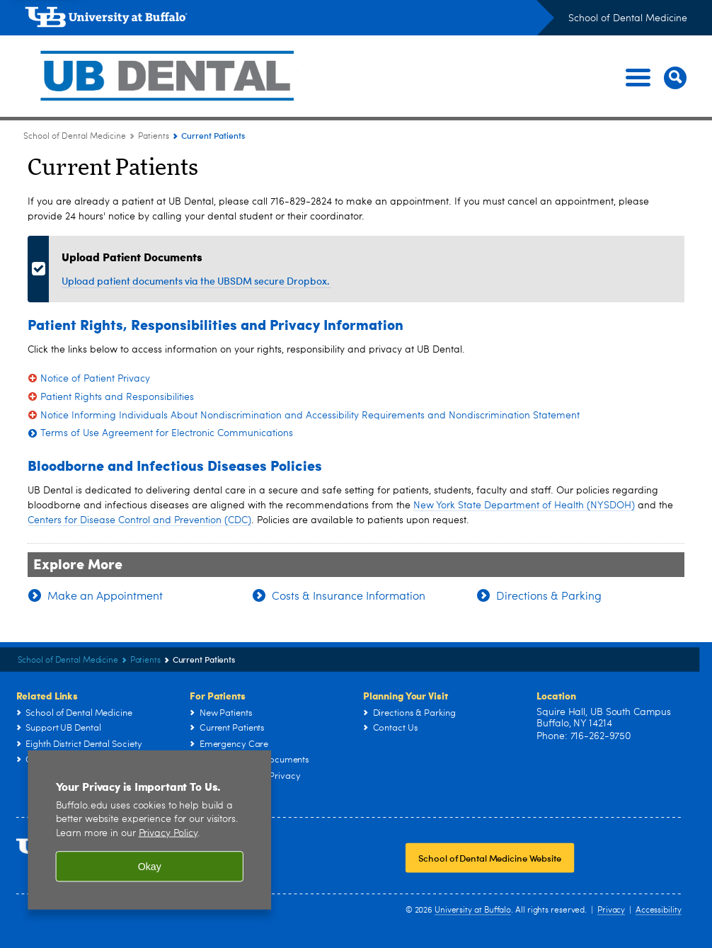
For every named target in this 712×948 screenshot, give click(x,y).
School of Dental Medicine (627, 18)
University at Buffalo (473, 910)
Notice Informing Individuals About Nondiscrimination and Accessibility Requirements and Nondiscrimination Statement (310, 416)
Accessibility (659, 910)
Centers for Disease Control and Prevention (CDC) (139, 520)
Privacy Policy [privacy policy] (168, 833)
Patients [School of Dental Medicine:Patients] (153, 136)
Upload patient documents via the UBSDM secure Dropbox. (196, 280)
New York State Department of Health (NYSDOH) (524, 505)
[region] (149, 830)
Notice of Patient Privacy (95, 379)
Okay (149, 866)
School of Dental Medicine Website (489, 858)
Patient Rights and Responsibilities (117, 397)
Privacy (611, 910)
